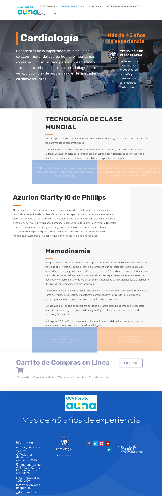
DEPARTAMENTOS (72, 6)
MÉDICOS (42, 14)
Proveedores (29, 492)
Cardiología (64, 449)
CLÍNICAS (94, 6)
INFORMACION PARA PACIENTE (122, 6)
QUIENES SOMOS (46, 6)
